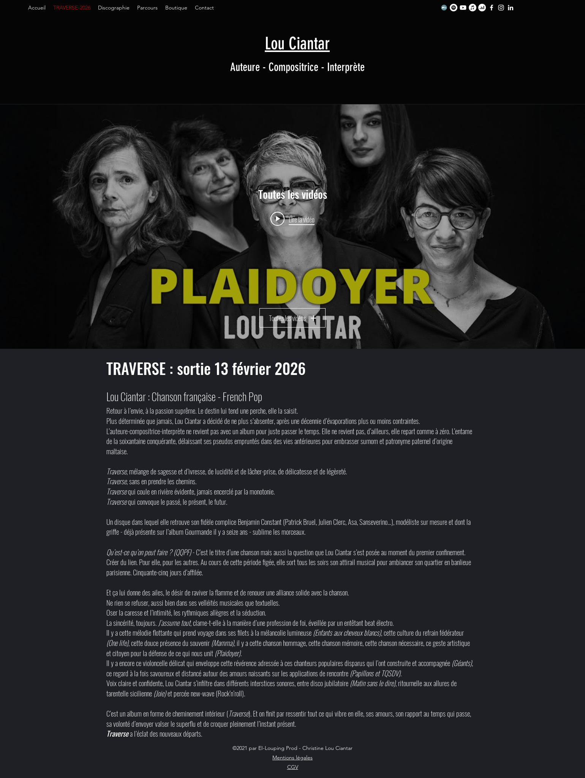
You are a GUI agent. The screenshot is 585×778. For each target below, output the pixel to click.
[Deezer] (482, 7)
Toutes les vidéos (292, 318)
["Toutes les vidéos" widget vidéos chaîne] (292, 226)
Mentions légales (292, 757)
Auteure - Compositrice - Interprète (297, 67)
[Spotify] (453, 7)
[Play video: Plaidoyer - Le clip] (292, 219)
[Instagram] (501, 7)
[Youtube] (463, 7)
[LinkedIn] (510, 7)
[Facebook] (491, 7)
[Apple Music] (472, 7)
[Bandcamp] (444, 7)
